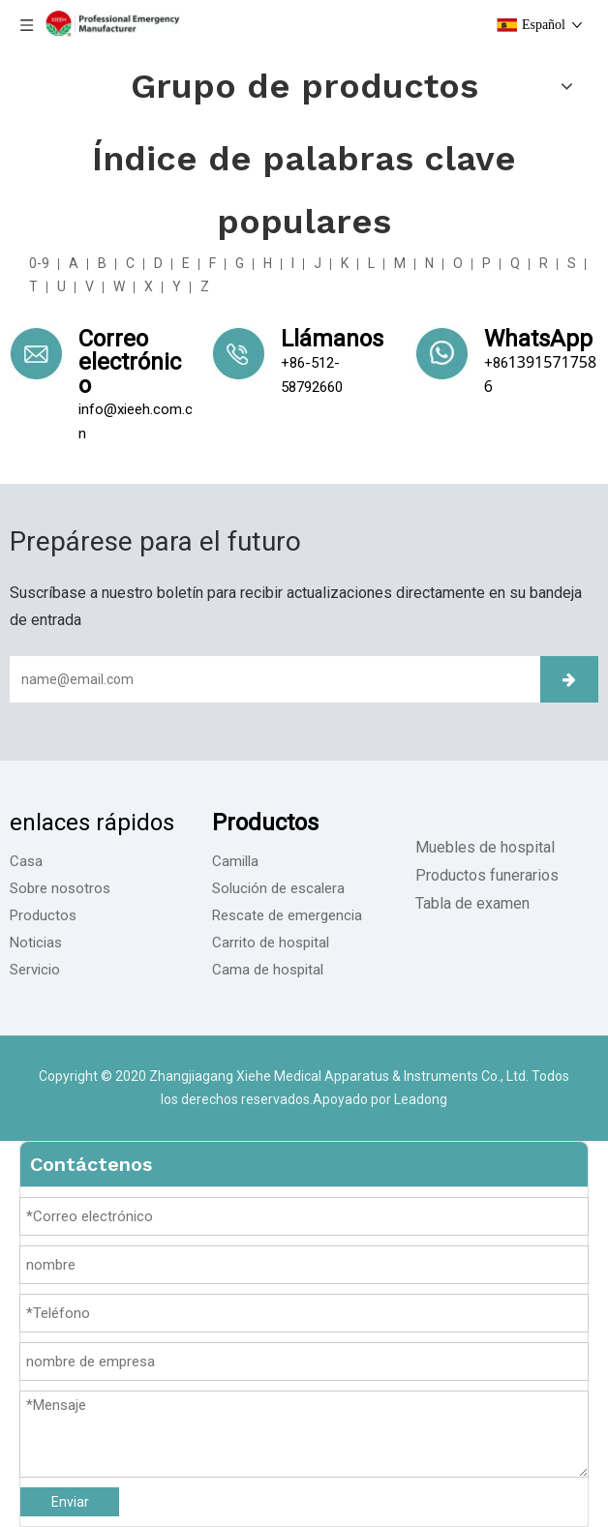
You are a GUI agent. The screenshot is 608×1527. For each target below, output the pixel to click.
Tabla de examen (472, 903)
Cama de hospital (267, 969)
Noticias (36, 942)
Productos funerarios (487, 875)
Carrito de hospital (270, 942)
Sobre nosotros (60, 888)
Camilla (235, 861)
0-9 (39, 263)
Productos (43, 915)
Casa (26, 861)
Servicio (35, 969)
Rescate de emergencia (287, 915)
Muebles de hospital (485, 847)
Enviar (70, 1502)
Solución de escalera (278, 888)
